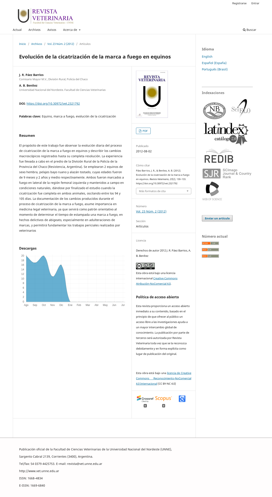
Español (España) (214, 63)
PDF (145, 131)
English (207, 56)
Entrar (255, 3)
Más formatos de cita (152, 191)
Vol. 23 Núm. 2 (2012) (60, 44)
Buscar (249, 30)
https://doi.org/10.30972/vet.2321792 (53, 103)
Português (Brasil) (215, 69)
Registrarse (239, 3)
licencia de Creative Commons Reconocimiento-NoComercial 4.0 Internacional (163, 378)
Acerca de (70, 30)
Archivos (34, 30)
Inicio (22, 44)
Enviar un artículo (217, 218)
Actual (17, 30)
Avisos (51, 30)
